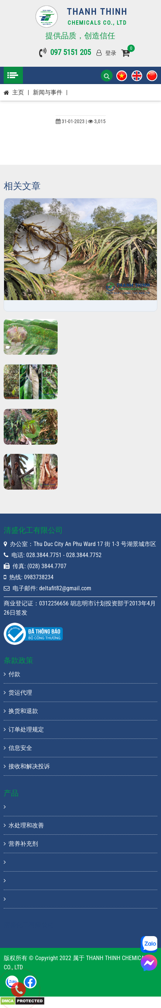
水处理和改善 (24, 825)
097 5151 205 (70, 52)
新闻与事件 (47, 92)
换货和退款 (21, 711)
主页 (18, 92)
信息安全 (18, 747)
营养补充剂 (21, 843)
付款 (12, 674)
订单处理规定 (24, 729)
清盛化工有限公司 (29, 924)
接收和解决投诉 (27, 766)
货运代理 (18, 692)
